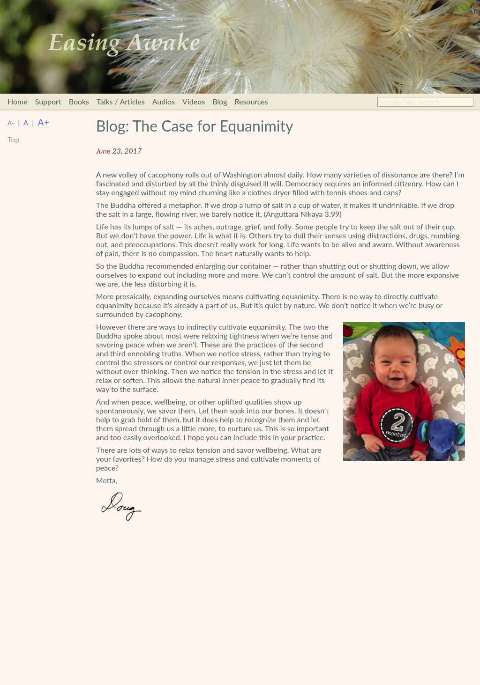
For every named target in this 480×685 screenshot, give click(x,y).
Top (14, 139)
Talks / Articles (121, 101)
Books (79, 101)
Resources (251, 101)
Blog (219, 101)
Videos (193, 101)
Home (18, 101)
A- (11, 123)
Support (48, 101)
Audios (163, 101)
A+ (43, 122)
